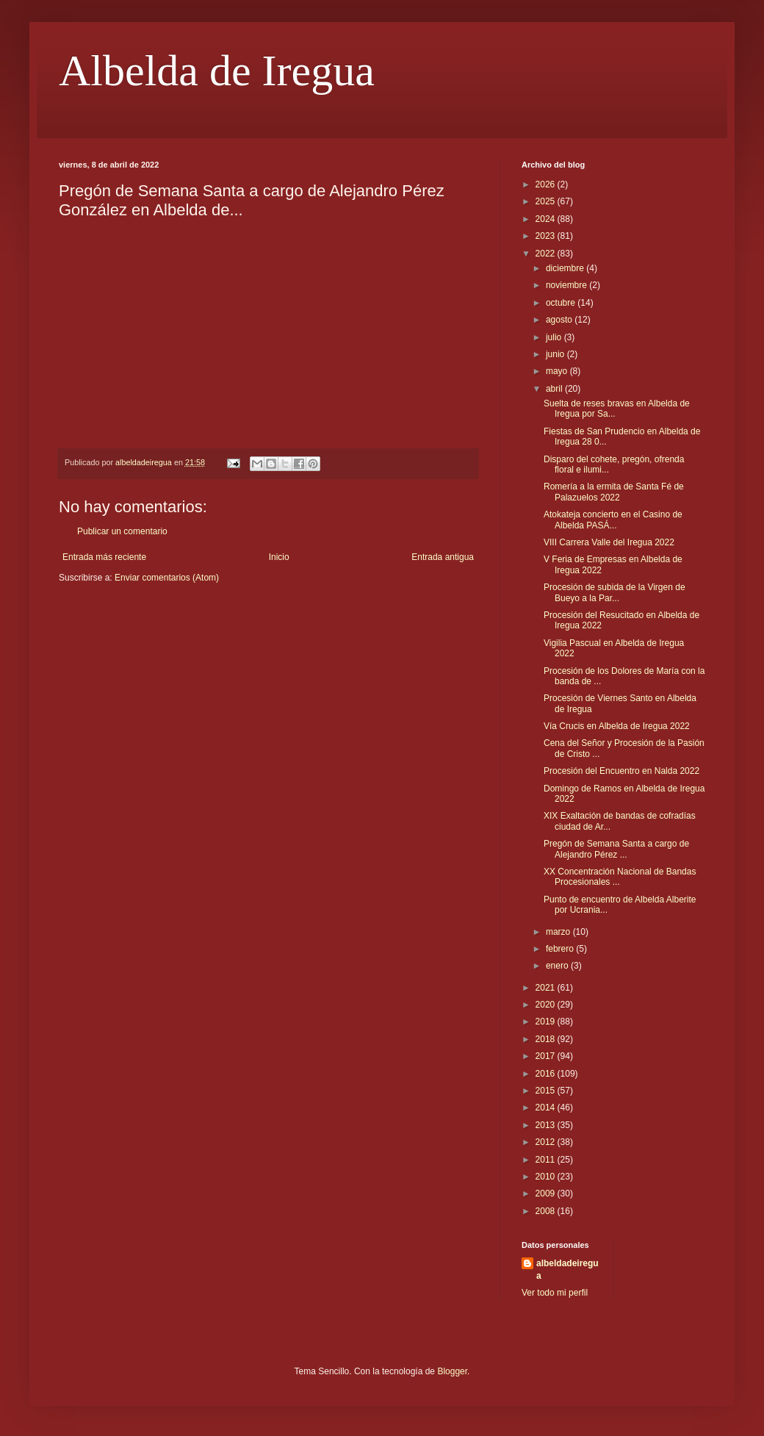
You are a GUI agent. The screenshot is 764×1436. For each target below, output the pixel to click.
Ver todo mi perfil (555, 1293)
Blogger (452, 1371)
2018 (547, 1039)
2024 (547, 219)
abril (555, 389)
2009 (547, 1193)
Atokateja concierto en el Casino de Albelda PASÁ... (613, 519)
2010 (547, 1176)
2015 (547, 1090)
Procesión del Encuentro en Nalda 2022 (621, 771)
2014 (547, 1107)
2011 (547, 1160)
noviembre (567, 285)
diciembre (566, 268)
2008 (547, 1211)
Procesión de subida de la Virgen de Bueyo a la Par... (614, 592)
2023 (547, 236)
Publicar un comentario (122, 531)
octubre (561, 303)
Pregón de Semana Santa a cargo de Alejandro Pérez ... (616, 849)
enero (558, 966)
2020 (547, 1004)
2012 (547, 1142)
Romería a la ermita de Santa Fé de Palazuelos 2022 (614, 491)
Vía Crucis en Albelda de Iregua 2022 (617, 726)
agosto (560, 320)
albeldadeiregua (567, 1269)
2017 (547, 1056)
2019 (547, 1021)
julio (555, 337)
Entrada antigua (442, 557)
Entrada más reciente (104, 557)
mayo (558, 371)
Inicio (279, 557)
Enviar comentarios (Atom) (167, 577)
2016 (547, 1074)
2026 (547, 184)
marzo (559, 932)
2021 (547, 988)
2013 (547, 1125)
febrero (561, 949)
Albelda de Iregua (217, 70)
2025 (547, 201)
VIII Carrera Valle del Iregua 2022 (609, 542)
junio (556, 354)
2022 (547, 253)
